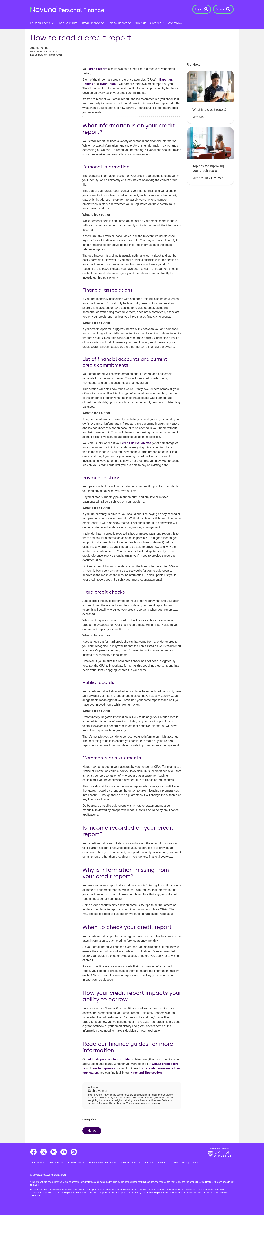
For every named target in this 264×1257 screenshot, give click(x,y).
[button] (201, 9)
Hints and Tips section (146, 1114)
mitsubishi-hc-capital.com (184, 1204)
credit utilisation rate (136, 484)
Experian (166, 121)
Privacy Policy (56, 1204)
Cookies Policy (76, 1204)
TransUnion (108, 125)
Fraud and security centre (102, 1204)
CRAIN (149, 1204)
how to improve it (103, 1109)
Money (91, 1172)
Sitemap (161, 1204)
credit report (98, 110)
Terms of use (37, 1204)
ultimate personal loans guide (109, 1101)
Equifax (87, 125)
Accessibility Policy (130, 1204)
